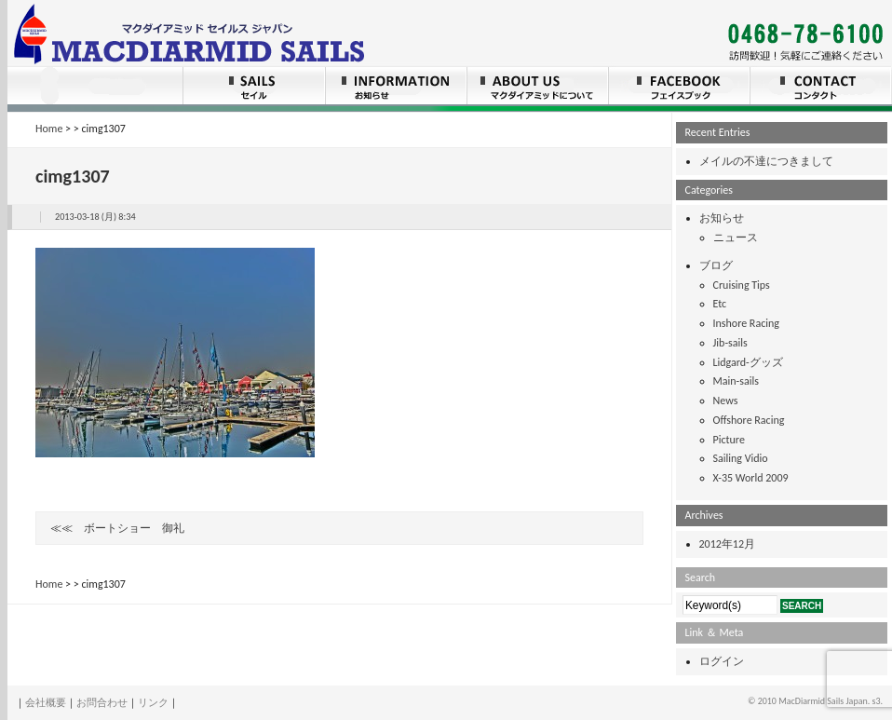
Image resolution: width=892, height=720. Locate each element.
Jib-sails (730, 342)
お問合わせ (102, 703)
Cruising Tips (741, 285)
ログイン (721, 661)
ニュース (735, 237)
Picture (729, 439)
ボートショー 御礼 (134, 528)
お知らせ (721, 217)
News (725, 400)
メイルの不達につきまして (766, 161)
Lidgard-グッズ (748, 362)
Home (48, 128)
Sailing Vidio (740, 458)
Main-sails (736, 380)
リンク (153, 703)
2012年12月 (727, 543)
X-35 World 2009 (751, 477)
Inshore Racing (746, 323)
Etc (720, 303)
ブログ (716, 265)
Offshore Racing (749, 420)
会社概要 (45, 703)
